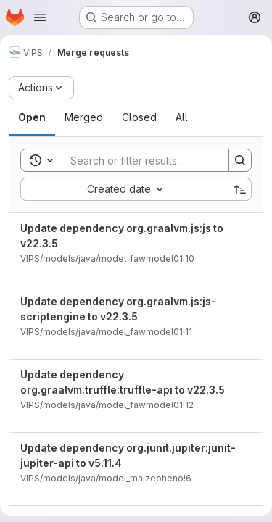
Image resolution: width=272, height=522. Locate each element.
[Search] (157, 160)
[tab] (32, 117)
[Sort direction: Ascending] (240, 189)
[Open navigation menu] (39, 17)
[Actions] (41, 87)
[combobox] (124, 189)
